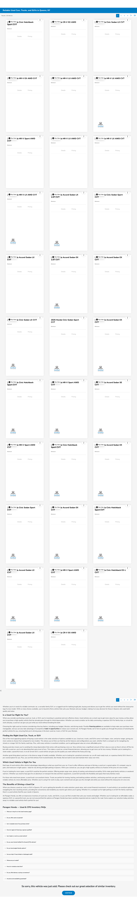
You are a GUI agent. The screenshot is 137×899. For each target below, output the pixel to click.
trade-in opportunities (52, 729)
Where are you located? (13, 860)
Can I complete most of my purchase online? (18, 824)
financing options (95, 726)
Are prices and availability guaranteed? (16, 878)
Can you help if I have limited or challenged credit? (19, 854)
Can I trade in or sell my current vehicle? (17, 836)
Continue (68, 893)
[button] (12, 21)
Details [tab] (19, 36)
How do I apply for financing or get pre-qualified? (19, 830)
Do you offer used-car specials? (15, 817)
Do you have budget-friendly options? (16, 848)
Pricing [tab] (30, 36)
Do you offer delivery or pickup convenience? (18, 872)
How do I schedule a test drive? (15, 866)
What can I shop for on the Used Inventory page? (19, 811)
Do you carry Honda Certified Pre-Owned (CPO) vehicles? (21, 842)
